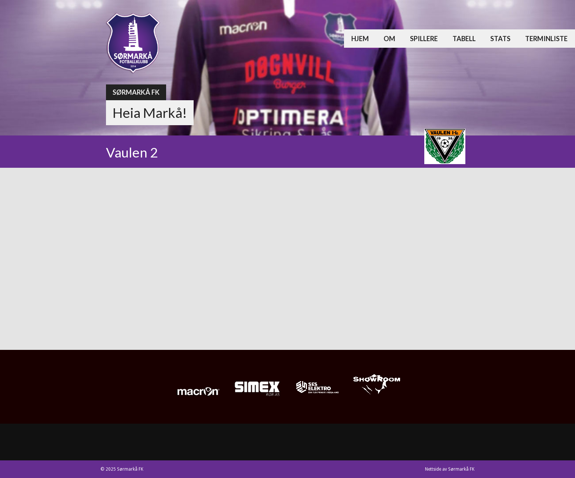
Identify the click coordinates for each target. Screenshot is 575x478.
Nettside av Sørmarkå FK (450, 469)
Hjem (360, 39)
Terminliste (546, 39)
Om (389, 39)
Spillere (424, 39)
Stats (500, 39)
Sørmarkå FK (136, 92)
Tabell (464, 39)
